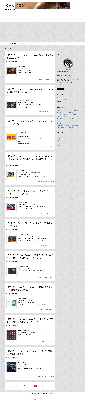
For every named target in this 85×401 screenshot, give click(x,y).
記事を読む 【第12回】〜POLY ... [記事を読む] (46, 181)
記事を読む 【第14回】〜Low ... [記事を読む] (46, 111)
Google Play (64, 99)
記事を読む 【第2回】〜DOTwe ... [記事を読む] (46, 376)
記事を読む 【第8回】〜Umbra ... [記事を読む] (46, 309)
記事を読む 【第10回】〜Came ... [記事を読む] (46, 245)
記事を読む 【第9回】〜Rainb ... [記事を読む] (46, 277)
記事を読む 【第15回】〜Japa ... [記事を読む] (46, 79)
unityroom (66, 101)
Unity (17, 61)
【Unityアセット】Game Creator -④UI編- (66, 127)
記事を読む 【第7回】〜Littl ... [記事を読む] (47, 341)
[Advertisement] (42, 31)
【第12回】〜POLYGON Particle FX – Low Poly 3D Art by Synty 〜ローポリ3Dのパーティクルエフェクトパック (29, 159)
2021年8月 (59, 143)
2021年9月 (59, 140)
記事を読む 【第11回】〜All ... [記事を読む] (47, 213)
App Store (62, 97)
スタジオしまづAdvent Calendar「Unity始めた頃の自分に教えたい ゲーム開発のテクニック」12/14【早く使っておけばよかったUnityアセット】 (68, 112)
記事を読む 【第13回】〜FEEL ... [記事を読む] (46, 146)
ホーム (7, 48)
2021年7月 (59, 145)
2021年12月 (59, 136)
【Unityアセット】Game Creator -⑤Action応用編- (68, 125)
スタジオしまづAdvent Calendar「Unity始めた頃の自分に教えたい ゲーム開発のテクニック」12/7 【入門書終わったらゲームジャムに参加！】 (68, 118)
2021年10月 (59, 138)
